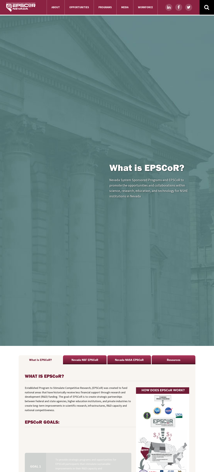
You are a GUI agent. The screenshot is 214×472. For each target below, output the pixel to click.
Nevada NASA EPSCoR (129, 360)
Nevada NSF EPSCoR (84, 360)
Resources (173, 360)
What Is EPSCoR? (40, 360)
